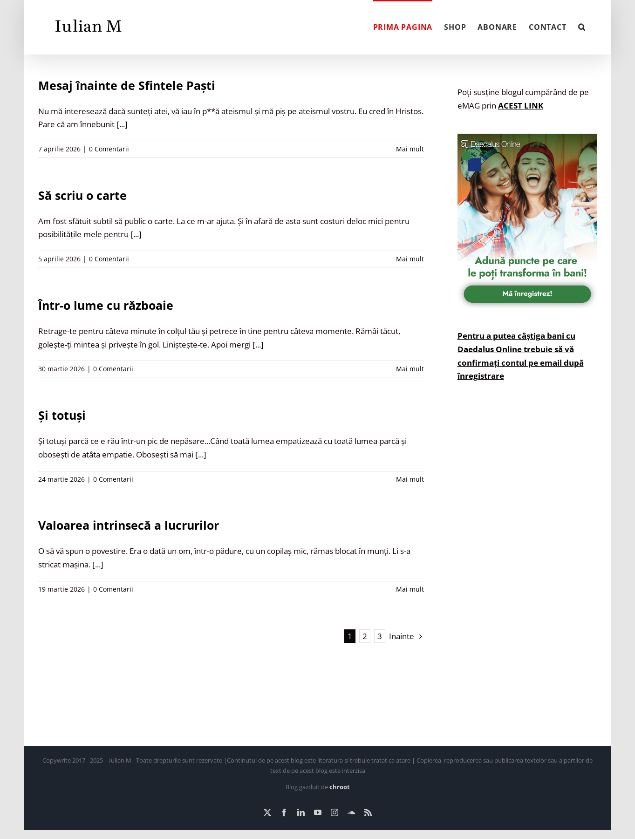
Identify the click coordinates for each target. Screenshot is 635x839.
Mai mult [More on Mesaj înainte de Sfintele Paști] (410, 148)
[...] (122, 124)
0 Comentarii (109, 148)
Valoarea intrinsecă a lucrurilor (128, 525)
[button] (582, 26)
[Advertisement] (527, 570)
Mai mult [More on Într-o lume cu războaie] (410, 368)
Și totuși (62, 415)
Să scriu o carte (82, 195)
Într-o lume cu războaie (105, 305)
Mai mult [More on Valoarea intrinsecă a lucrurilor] (410, 589)
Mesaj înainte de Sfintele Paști (126, 85)
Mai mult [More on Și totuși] (410, 479)
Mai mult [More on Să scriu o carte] (410, 258)
